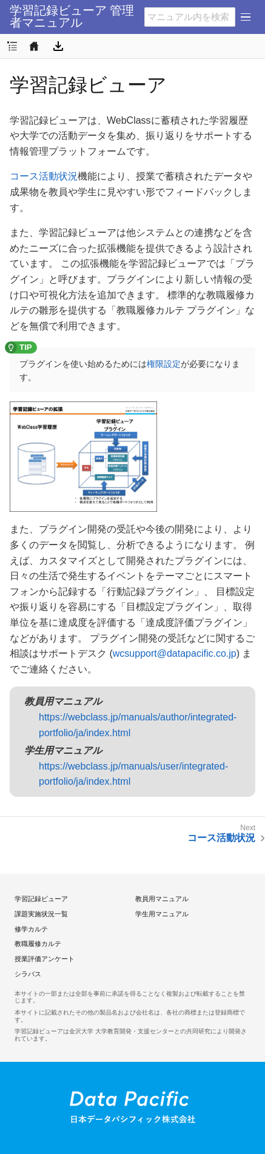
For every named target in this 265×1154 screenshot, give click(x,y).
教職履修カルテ (38, 943)
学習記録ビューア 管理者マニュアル (72, 17)
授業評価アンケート (45, 958)
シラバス (28, 974)
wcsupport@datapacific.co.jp (174, 653)
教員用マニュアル (162, 898)
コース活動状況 (44, 176)
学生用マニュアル (162, 913)
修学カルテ (31, 929)
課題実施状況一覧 (41, 913)
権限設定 (164, 364)
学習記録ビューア (41, 898)
